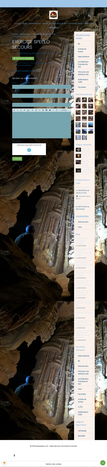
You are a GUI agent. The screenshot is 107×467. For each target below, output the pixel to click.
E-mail (14, 92)
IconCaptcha (28, 154)
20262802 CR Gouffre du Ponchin (84, 284)
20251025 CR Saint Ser (84, 304)
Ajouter (17, 159)
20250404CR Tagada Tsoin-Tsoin (84, 264)
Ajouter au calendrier (23, 58)
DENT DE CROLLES (86, 150)
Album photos (35, 23)
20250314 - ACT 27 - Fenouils (84, 274)
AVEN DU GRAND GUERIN (85, 163)
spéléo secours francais (46, 34)
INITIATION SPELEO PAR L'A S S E (87, 171)
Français (82, 430)
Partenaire (82, 87)
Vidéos (45, 23)
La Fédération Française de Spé (83, 64)
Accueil (18, 23)
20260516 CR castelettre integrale (81, 240)
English (81, 436)
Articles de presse (82, 50)
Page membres (53, 28)
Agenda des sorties (58, 23)
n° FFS (80, 407)
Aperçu (63, 110)
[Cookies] (4, 462)
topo (80, 227)
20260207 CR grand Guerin (82, 294)
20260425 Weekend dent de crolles (83, 252)
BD (79, 44)
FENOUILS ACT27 (86, 156)
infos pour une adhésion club (83, 73)
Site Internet (17, 101)
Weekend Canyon (83, 203)
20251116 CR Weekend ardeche (83, 324)
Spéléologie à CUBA (83, 80)
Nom (14, 83)
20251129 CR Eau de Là (84, 314)
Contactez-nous (75, 23)
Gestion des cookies (53, 464)
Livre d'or (88, 23)
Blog (25, 23)
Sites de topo (83, 222)
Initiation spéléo (82, 187)
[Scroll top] (102, 462)
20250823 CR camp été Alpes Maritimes (82, 335)
